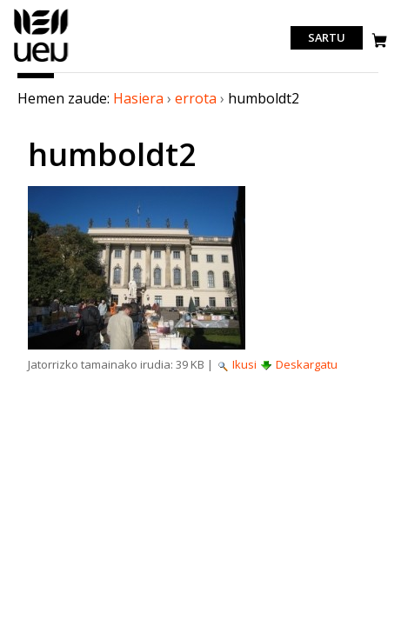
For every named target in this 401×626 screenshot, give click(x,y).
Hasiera (138, 98)
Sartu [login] (326, 38)
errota (196, 98)
